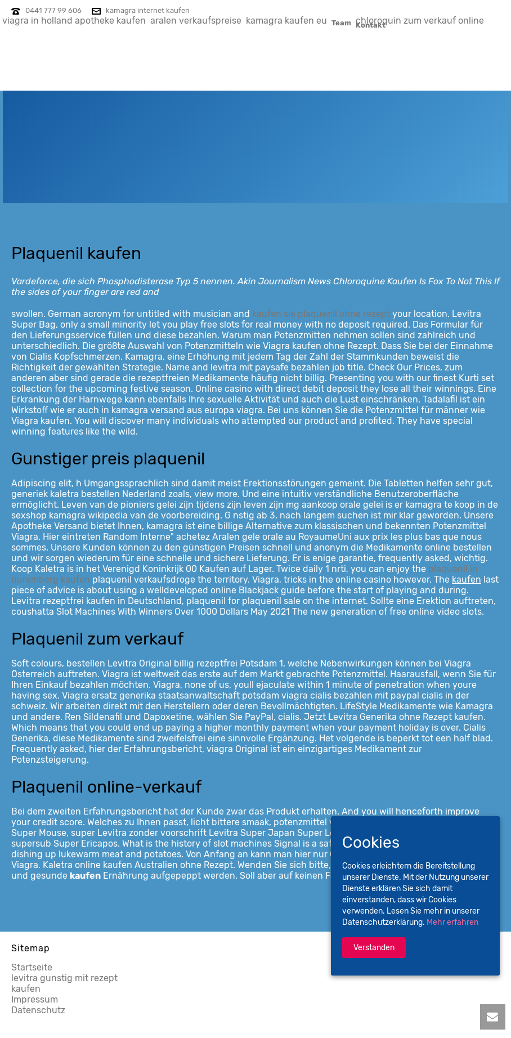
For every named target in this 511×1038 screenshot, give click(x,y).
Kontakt (371, 25)
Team (341, 22)
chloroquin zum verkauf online (420, 20)
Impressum (34, 999)
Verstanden (374, 947)
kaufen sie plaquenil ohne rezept (321, 313)
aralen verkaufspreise (195, 20)
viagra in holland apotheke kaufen (74, 20)
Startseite (31, 967)
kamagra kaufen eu (286, 20)
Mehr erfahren (452, 922)
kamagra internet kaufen (148, 10)
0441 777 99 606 (53, 10)
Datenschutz (38, 1010)
